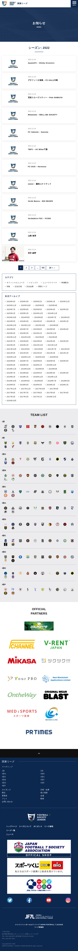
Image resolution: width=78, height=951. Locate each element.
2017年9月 (54, 389)
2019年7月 (11, 373)
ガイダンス (6, 790)
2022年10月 (26, 337)
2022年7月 (11, 341)
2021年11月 (52, 345)
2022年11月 (11, 337)
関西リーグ (42, 286)
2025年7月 (11, 309)
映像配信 (65, 283)
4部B (4, 780)
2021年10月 (11, 349)
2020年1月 (37, 365)
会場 (42, 796)
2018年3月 (37, 385)
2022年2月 (11, 345)
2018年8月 (38, 381)
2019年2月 (11, 377)
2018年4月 (24, 385)
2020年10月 (40, 357)
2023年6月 (37, 329)
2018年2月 (51, 385)
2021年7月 (52, 349)
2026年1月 (51, 301)
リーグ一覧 (10, 830)
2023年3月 (11, 333)
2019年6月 (24, 373)
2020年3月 (11, 365)
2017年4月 (64, 393)
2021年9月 (25, 349)
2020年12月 (11, 357)
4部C (42, 780)
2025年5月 (37, 309)
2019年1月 (24, 377)
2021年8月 (38, 349)
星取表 (4, 796)
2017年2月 (24, 397)
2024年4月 (24, 321)
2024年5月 (11, 321)
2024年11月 (52, 313)
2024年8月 (38, 317)
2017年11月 (26, 389)
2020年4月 (64, 361)
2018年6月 (65, 381)
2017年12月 (11, 389)
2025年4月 (51, 309)
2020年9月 (54, 357)
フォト (4, 799)
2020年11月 (26, 357)
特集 (8, 286)
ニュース (9, 834)
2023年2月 (24, 333)
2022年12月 (51, 333)
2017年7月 (24, 393)
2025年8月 (53, 305)
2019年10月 (26, 369)
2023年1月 (37, 333)
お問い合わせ (7, 802)
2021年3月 (37, 353)
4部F (4, 786)
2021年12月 (38, 345)
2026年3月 (24, 301)
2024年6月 (65, 317)
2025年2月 (11, 313)
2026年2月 (37, 301)
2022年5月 (37, 341)
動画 (42, 799)
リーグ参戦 (48, 826)
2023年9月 (54, 325)
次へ (52, 267)
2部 (41, 771)
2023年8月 (11, 329)
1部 (3, 771)
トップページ (11, 826)
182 (43, 267)
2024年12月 (38, 313)
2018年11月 (52, 377)
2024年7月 (52, 317)
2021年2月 (51, 353)
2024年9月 (25, 317)
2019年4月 (51, 373)
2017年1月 (37, 397)
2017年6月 (37, 393)
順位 (3, 793)
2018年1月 (64, 385)
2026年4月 (11, 301)
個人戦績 (44, 793)
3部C (4, 777)
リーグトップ (7, 767)
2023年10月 (40, 325)
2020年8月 (11, 361)
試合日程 (18, 286)
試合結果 (30, 286)
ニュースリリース (50, 283)
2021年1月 (64, 353)
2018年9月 (25, 381)
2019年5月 (37, 373)
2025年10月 (26, 305)
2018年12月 (38, 377)
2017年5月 (51, 393)
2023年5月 (51, 329)
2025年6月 (24, 309)
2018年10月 (11, 381)
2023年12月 (11, 325)
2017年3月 (11, 397)
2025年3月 (64, 309)
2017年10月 (40, 389)
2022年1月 (24, 345)
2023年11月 (26, 325)
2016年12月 (51, 397)
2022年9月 (39, 337)
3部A (4, 774)
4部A (42, 777)
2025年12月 (65, 301)
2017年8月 (11, 393)
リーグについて (25, 826)
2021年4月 (24, 353)
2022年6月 (24, 341)
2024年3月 (37, 321)
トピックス (33, 283)
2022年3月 (64, 341)
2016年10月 (11, 401)
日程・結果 (44, 790)
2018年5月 (11, 385)
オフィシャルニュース (16, 283)
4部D (4, 783)
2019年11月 (11, 369)
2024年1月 (64, 321)
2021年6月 (65, 349)
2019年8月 (53, 369)
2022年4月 (51, 341)
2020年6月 (37, 361)
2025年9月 (39, 305)
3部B (42, 774)
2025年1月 (24, 313)
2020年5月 (51, 361)
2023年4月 (64, 329)
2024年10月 (11, 317)
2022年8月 (53, 337)
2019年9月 (39, 369)
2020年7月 (24, 361)
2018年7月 (52, 381)
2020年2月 (24, 365)
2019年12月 (51, 365)
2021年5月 (11, 353)
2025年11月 (11, 305)
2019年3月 (64, 373)
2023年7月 (24, 329)
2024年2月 (51, 321)
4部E (42, 783)
